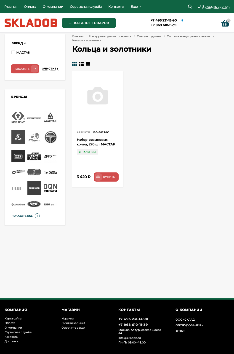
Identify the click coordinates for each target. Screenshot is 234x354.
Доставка (11, 341)
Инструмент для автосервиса (110, 36)
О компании (53, 7)
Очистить (50, 68)
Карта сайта (13, 318)
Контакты (116, 7)
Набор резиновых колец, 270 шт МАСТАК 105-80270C (96, 144)
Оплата (30, 7)
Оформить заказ (73, 327)
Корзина (67, 318)
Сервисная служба (86, 7)
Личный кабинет (73, 323)
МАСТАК (20, 53)
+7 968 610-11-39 (163, 25)
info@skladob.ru (129, 338)
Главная (10, 7)
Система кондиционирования (188, 36)
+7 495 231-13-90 (164, 20)
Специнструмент (149, 36)
